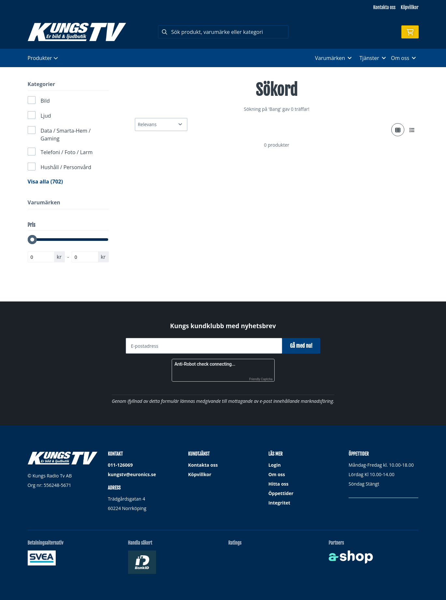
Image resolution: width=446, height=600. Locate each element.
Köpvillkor (409, 7)
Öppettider (281, 493)
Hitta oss (278, 484)
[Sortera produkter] (161, 124)
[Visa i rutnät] (397, 129)
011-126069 (120, 465)
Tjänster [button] (372, 58)
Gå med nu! (304, 346)
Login (274, 465)
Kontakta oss (384, 7)
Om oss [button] (403, 58)
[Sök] (223, 31)
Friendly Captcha (261, 379)
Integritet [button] (279, 503)
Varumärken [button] (333, 58)
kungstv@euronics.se (132, 474)
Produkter (43, 58)
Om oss (276, 474)
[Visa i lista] (412, 129)
